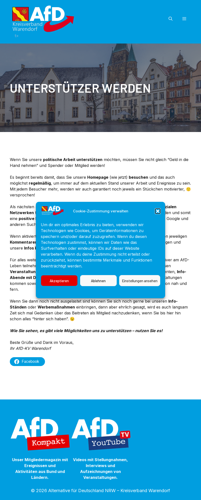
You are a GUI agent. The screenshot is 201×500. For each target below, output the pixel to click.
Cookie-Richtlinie (66, 307)
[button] (157, 226)
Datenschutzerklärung (106, 307)
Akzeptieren (59, 296)
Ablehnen (98, 296)
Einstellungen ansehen (140, 296)
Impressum (139, 307)
